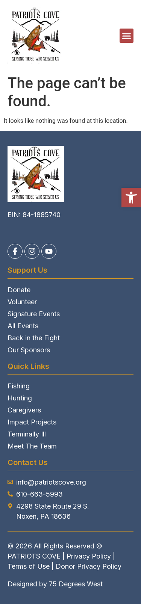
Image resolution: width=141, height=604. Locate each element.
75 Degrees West (76, 584)
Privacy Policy (89, 556)
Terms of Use (29, 566)
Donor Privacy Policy (88, 566)
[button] (131, 197)
